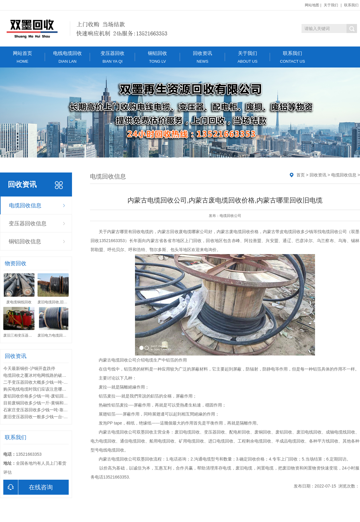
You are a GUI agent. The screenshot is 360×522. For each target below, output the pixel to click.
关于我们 (331, 5)
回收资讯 (202, 57)
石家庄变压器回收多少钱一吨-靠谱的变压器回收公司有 (54, 409)
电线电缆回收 (67, 57)
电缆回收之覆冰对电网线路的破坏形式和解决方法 (49, 375)
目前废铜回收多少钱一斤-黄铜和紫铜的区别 (44, 402)
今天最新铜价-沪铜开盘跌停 (29, 368)
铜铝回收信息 (25, 241)
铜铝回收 (157, 57)
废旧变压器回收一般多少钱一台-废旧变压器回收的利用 (54, 416)
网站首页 (22, 57)
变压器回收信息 (27, 223)
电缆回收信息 (25, 205)
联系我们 (351, 5)
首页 (300, 174)
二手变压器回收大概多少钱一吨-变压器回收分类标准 (52, 382)
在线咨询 (28, 487)
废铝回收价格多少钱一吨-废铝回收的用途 (41, 396)
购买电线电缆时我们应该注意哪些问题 (39, 389)
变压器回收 (112, 57)
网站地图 (312, 5)
